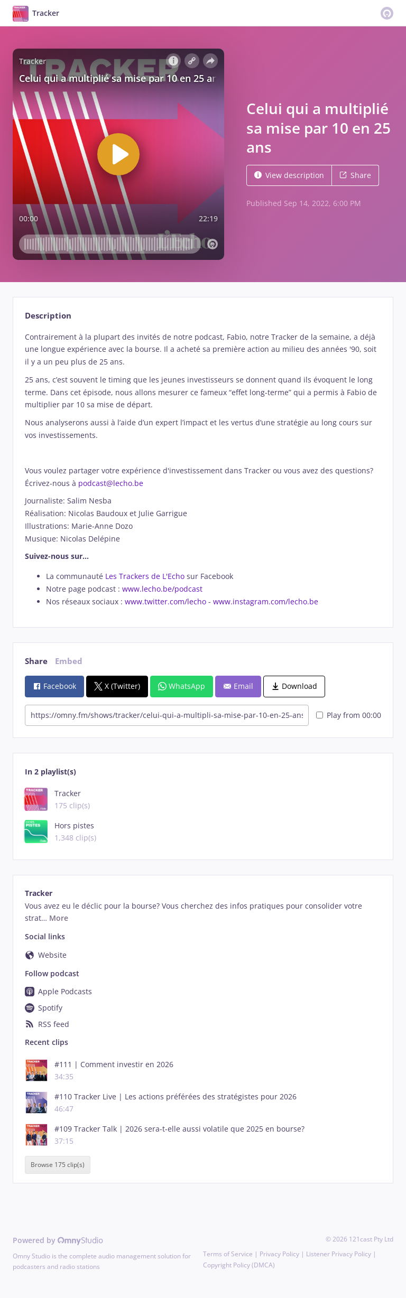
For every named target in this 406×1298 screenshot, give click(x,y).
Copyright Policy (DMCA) (239, 1264)
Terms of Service (228, 1253)
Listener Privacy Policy (338, 1253)
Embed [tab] (68, 661)
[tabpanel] (203, 469)
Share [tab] (36, 661)
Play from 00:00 (348, 715)
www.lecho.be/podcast (162, 589)
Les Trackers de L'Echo (144, 576)
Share (355, 175)
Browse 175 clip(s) (58, 1165)
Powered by (58, 1240)
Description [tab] (48, 315)
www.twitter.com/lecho (165, 601)
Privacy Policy (279, 1253)
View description (289, 175)
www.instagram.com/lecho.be (265, 601)
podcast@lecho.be (110, 483)
